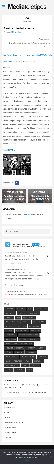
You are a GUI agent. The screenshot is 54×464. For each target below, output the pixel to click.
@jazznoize (21, 272)
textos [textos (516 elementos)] (8, 370)
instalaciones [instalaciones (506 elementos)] (11, 344)
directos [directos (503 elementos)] (9, 326)
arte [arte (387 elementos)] (30, 309)
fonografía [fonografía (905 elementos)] (10, 335)
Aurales (6, 412)
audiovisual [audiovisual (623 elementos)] (34, 313)
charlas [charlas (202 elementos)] (9, 317)
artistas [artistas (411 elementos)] (21, 313)
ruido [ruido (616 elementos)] (28, 361)
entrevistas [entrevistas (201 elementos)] (34, 326)
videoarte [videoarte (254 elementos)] (19, 370)
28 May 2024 (43, 295)
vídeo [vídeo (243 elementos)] (29, 370)
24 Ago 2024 (32, 272)
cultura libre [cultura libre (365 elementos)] (39, 322)
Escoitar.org (8, 417)
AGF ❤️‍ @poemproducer (14, 295)
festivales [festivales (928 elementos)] (35, 330)
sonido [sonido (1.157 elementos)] (25, 365)
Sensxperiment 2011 (11, 427)
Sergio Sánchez (10, 272)
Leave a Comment (44, 47)
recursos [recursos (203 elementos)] (18, 361)
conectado (27, 214)
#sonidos (32, 279)
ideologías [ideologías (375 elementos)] (34, 339)
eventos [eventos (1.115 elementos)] (9, 330)
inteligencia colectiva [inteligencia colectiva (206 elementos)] (15, 348)
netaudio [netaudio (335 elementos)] (18, 352)
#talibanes (22, 279)
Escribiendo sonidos (39, 392)
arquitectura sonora (23, 43)
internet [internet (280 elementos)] (31, 348)
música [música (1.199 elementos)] (8, 352)
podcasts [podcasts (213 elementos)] (42, 357)
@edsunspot (20, 256)
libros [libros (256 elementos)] (41, 348)
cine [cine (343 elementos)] (18, 317)
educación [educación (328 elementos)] (21, 326)
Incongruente (9, 61)
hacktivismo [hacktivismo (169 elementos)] (11, 339)
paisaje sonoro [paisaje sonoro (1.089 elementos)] (28, 357)
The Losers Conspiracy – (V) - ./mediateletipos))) (21, 385)
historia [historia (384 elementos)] (22, 339)
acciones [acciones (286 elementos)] (9, 309)
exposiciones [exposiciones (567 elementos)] (21, 330)
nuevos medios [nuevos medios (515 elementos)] (12, 357)
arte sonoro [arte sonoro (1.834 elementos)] (40, 309)
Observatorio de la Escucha (14, 422)
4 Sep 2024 (31, 256)
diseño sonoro (35, 43)
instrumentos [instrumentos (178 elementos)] (27, 344)
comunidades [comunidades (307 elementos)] (28, 317)
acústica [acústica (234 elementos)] (20, 309)
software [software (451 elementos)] (38, 361)
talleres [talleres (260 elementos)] (35, 365)
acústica (13, 43)
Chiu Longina (16, 32)
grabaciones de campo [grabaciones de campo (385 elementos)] (28, 335)
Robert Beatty (10, 256)
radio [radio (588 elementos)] (8, 361)
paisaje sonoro (45, 43)
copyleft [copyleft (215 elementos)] (26, 322)
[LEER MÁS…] (9, 150)
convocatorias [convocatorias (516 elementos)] (12, 322)
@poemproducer (30, 295)
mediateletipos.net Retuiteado (17, 253)
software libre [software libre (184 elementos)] (12, 365)
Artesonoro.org (9, 407)
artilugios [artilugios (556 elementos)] (10, 313)
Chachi (27, 460)
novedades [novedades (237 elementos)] (30, 352)
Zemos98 (7, 437)
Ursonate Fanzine (10, 432)
